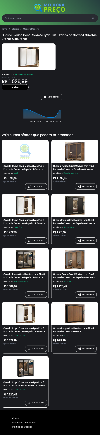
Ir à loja (15, 87)
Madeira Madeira (31, 29)
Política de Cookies (22, 426)
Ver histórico (51, 96)
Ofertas (15, 29)
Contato (16, 418)
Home (4, 29)
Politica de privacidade (24, 422)
